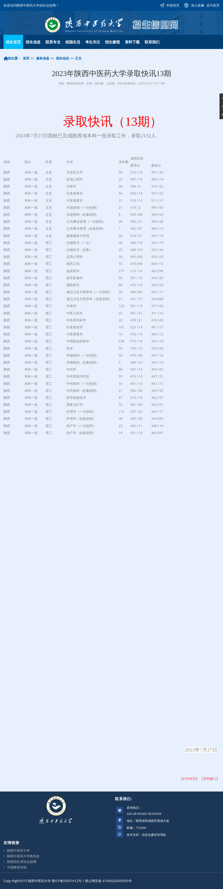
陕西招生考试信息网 (21, 861)
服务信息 (42, 58)
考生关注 (92, 42)
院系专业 (52, 42)
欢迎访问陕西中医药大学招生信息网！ (31, 5)
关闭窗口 (209, 778)
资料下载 (132, 42)
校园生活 (72, 42)
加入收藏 (197, 5)
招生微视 (112, 42)
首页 (26, 58)
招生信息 (33, 42)
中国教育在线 (17, 867)
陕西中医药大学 (18, 850)
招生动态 (62, 58)
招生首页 (13, 42)
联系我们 (152, 42)
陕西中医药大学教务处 (23, 856)
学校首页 (172, 5)
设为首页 (213, 5)
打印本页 (189, 778)
